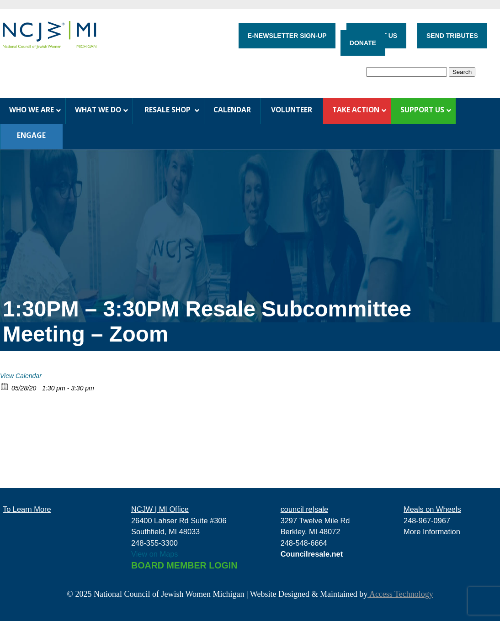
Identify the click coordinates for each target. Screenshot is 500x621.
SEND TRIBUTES (452, 35)
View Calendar (21, 375)
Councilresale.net (312, 554)
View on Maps (154, 554)
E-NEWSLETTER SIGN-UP (287, 35)
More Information (432, 531)
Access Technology (400, 594)
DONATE (363, 43)
